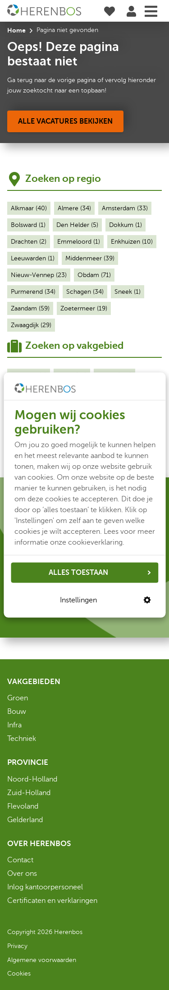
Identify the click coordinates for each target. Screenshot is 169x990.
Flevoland (22, 806)
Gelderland (25, 820)
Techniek (21, 739)
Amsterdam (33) (125, 208)
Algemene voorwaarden (41, 960)
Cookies (19, 973)
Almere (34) (74, 208)
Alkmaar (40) (29, 208)
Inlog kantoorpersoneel (45, 887)
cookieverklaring (95, 542)
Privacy (17, 946)
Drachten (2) (28, 241)
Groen (17, 698)
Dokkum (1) (125, 225)
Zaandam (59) (30, 308)
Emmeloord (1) (78, 241)
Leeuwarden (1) (33, 258)
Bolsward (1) (28, 225)
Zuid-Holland (28, 793)
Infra (14, 725)
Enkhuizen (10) (132, 241)
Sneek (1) (127, 291)
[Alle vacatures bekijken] (65, 121)
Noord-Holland (32, 779)
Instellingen (105, 600)
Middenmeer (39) (89, 258)
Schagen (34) (85, 291)
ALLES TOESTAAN (100, 573)
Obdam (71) (94, 275)
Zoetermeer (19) (83, 308)
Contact (20, 860)
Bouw (16, 712)
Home (16, 30)
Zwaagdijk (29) (31, 325)
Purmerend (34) (33, 291)
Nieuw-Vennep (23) (39, 275)
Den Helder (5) (77, 225)
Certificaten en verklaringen (52, 901)
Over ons (22, 874)
